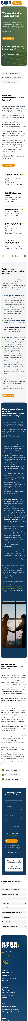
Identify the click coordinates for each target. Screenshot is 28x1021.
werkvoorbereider (7, 586)
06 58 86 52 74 (12, 866)
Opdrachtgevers (7, 990)
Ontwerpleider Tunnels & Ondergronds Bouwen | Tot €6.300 (13, 225)
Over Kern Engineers (8, 992)
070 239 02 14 (7, 975)
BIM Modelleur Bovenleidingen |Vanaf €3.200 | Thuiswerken (12, 242)
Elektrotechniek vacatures (10, 1009)
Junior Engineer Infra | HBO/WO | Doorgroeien (12, 210)
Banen (4, 1018)
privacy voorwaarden (12, 835)
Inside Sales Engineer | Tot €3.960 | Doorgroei (13, 175)
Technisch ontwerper (8, 1004)
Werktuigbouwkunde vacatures (11, 1012)
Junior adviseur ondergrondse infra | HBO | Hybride (13, 193)
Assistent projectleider (9, 1006)
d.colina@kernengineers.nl (14, 868)
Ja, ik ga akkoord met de (13, 834)
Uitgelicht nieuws (7, 995)
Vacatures (5, 987)
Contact (4, 997)
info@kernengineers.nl (9, 978)
